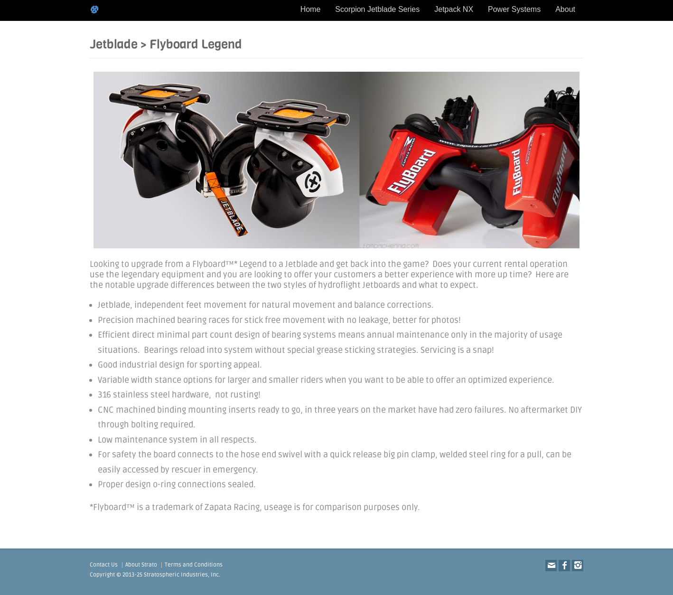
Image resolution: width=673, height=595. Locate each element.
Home (310, 9)
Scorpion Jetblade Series (377, 9)
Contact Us (104, 564)
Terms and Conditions (194, 564)
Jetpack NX (453, 9)
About (565, 9)
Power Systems (514, 9)
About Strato (141, 564)
